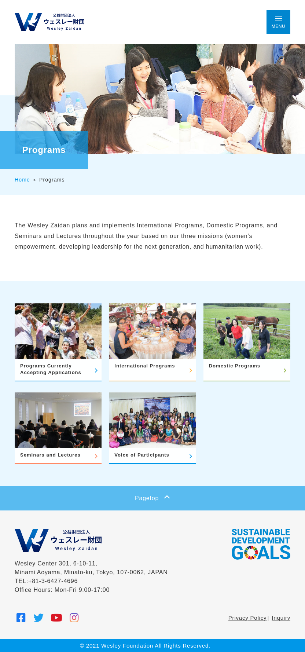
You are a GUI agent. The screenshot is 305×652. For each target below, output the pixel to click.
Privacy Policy (247, 618)
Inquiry (281, 618)
